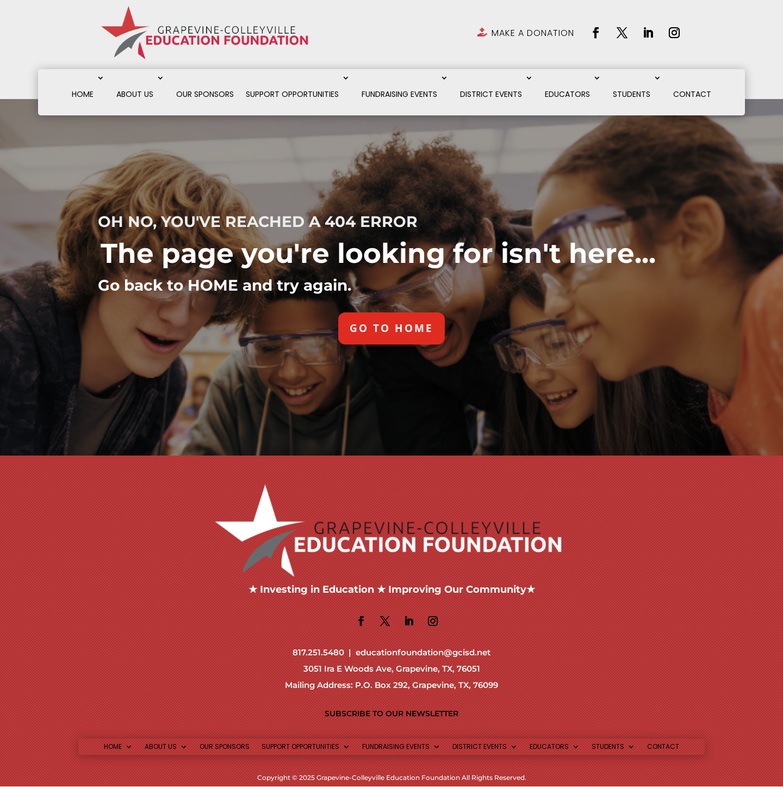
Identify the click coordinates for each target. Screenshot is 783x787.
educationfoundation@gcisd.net (423, 653)
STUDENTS (631, 94)
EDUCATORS (567, 94)
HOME (83, 94)
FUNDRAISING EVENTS (399, 94)
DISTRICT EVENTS (491, 94)
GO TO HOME (392, 328)
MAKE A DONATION (533, 33)
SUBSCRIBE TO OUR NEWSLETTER (391, 714)
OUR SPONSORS (205, 94)
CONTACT (692, 94)
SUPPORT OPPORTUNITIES (292, 94)
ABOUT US (134, 94)
